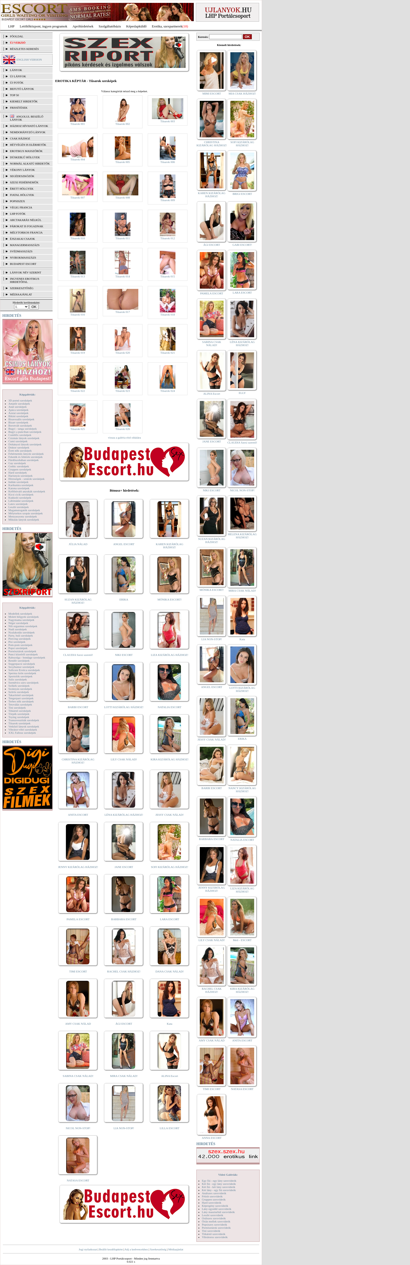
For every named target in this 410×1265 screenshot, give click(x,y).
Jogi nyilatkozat (88, 1249)
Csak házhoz (20, 138)
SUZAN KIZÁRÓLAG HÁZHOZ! (78, 601)
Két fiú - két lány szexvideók (218, 1186)
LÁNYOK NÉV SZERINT (25, 272)
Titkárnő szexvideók (213, 1233)
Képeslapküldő (136, 26)
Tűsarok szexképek (19, 723)
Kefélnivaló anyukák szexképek (26, 491)
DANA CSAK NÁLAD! (169, 971)
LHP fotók (18, 213)
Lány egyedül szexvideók (216, 1208)
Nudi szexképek (17, 629)
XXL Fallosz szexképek (22, 732)
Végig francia (21, 207)
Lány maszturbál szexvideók (218, 1212)
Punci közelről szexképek (23, 654)
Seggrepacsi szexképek (21, 663)
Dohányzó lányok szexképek (24, 444)
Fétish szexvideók (212, 1196)
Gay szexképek (17, 463)
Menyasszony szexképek (22, 516)
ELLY (242, 392)
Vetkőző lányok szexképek (23, 726)
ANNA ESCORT (211, 1137)
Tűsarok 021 (167, 352)
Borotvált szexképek (20, 425)
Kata (169, 1023)
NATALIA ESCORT (169, 707)
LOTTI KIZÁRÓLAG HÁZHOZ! (123, 707)
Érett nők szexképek (20, 450)
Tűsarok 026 (122, 428)
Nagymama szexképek (21, 619)
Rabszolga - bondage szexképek (26, 657)
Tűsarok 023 (122, 390)
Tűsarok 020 (122, 352)
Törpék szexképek (18, 713)
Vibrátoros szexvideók (215, 1237)
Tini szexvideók (211, 1230)
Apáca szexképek (18, 409)
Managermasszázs (24, 245)
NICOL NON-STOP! (78, 1128)
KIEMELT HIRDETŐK (24, 101)
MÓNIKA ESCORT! (169, 599)
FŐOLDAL (16, 36)
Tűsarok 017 (122, 311)
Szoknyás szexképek (20, 688)
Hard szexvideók (211, 1202)
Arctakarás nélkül (25, 219)
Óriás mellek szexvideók (216, 1221)
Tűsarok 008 (122, 197)
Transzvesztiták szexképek (23, 720)
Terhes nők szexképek (21, 701)
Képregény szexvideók (215, 1205)
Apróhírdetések (82, 26)
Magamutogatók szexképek (24, 510)
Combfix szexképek (19, 434)
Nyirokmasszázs (23, 257)
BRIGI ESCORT (242, 193)
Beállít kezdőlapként (111, 1249)
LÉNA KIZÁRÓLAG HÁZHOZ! (124, 814)
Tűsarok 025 (77, 428)
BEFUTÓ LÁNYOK (22, 88)
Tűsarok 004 (77, 159)
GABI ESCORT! (242, 244)
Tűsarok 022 (77, 390)
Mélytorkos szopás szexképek (25, 513)
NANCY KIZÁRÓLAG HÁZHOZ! (242, 789)
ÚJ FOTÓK (17, 82)
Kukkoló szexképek (19, 497)
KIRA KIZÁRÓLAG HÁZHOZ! (170, 759)
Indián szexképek (18, 481)
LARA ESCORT (169, 919)
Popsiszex (17, 201)
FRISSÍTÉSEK (18, 107)
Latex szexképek (18, 503)
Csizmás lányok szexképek (23, 438)
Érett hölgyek (21, 188)
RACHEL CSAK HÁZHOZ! (123, 971)
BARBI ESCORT (78, 707)
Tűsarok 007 (77, 197)
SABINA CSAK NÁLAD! (78, 1075)
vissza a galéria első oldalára (124, 437)
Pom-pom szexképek (20, 644)
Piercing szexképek (19, 638)
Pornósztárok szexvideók (216, 1227)
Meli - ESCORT (242, 940)
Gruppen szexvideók (214, 1199)
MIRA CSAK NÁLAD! (124, 1075)
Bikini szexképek (18, 416)
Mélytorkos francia (26, 232)
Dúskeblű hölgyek (25, 157)
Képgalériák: (27, 394)
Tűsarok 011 (123, 238)
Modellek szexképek (20, 613)
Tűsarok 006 (167, 162)
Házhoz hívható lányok (29, 125)
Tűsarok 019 (77, 352)
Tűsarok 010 (77, 238)
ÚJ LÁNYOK (18, 76)
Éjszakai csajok (22, 238)
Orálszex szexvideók (214, 1218)
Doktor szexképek (18, 447)
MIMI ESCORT (211, 93)
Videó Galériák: (228, 1174)
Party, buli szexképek (20, 635)
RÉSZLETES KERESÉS (24, 48)
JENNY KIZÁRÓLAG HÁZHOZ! (78, 866)
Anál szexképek (17, 406)
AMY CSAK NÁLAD (78, 1023)
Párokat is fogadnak (26, 226)
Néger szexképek (18, 623)
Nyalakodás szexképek (21, 632)
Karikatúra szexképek (20, 485)
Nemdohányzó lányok (27, 132)
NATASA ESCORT (78, 1180)
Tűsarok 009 (167, 200)
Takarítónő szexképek (20, 695)
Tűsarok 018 (167, 314)
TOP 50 (14, 95)
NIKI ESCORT (124, 654)
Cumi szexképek (17, 441)
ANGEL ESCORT (123, 544)
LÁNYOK (16, 70)
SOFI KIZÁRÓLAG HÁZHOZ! (169, 866)
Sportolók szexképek (20, 676)
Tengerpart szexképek (20, 698)
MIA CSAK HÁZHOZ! (242, 93)
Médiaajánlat (175, 1249)
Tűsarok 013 (77, 276)
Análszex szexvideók (214, 1193)
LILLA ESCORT (169, 1128)
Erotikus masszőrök (26, 151)
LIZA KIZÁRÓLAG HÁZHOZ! (169, 654)
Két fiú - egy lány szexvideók (219, 1183)
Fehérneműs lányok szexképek (26, 453)
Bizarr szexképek (18, 422)
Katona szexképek (18, 488)
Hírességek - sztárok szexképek (26, 478)
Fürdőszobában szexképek (23, 460)
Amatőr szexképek (19, 403)
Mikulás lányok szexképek (23, 519)
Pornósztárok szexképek (22, 651)
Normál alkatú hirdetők (30, 163)
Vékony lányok (22, 169)
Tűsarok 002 (122, 123)
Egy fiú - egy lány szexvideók (219, 1180)
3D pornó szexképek (20, 400)
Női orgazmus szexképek (22, 626)
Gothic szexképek (18, 466)
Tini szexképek (17, 707)
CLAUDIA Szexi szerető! (78, 654)
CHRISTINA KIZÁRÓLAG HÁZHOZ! (78, 761)
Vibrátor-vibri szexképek (22, 729)
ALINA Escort (169, 1075)
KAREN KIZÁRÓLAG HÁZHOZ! (169, 546)
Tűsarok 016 (77, 314)
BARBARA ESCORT (123, 919)
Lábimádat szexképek (20, 500)
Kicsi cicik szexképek (20, 494)
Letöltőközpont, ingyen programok (43, 26)
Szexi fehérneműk (24, 182)
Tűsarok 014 (122, 276)
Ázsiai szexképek (18, 413)
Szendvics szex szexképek (23, 682)
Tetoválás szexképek (20, 704)
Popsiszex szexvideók (214, 1224)
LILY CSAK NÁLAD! (124, 759)
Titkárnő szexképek (19, 710)
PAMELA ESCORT (78, 919)
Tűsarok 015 (167, 276)
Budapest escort (23, 263)
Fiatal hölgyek (22, 194)
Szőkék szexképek (19, 685)
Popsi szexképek (17, 648)
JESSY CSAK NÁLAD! (170, 814)
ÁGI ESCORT (124, 1023)
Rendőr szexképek (19, 660)
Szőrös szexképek (18, 691)
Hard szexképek (17, 472)
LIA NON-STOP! (123, 1128)
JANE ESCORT (124, 866)
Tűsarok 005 (122, 162)
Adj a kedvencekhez (136, 1249)
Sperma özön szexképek (22, 673)
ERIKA (123, 599)
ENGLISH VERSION (29, 59)
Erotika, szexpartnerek (167, 26)
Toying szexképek (18, 717)
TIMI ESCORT (78, 971)
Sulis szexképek (17, 679)
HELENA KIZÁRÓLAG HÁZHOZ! (242, 536)
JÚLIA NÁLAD (78, 544)
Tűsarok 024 (167, 390)
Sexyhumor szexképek (21, 666)
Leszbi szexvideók (212, 1215)
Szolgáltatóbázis (110, 26)
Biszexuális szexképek (21, 419)
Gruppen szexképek (19, 469)
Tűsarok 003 (167, 121)
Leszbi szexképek (18, 507)
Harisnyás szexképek (20, 475)
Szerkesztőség (158, 1249)
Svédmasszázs (21, 251)
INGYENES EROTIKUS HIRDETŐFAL (24, 280)
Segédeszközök (22, 176)
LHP (11, 26)
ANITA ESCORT (78, 814)
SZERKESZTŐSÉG (21, 288)
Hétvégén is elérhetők (28, 144)
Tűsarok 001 (77, 123)
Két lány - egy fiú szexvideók (219, 1190)
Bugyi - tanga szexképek (22, 428)
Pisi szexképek (16, 641)
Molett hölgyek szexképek (23, 616)
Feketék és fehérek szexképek (25, 456)
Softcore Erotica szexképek (24, 670)
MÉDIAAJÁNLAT (21, 294)
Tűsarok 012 (167, 238)
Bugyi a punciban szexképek (24, 431)
